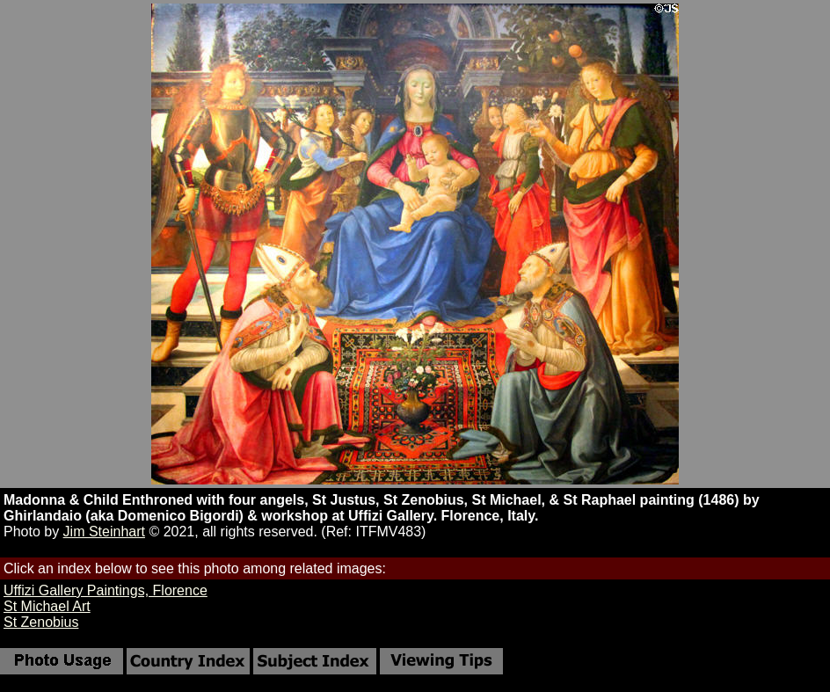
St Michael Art (47, 606)
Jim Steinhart (104, 531)
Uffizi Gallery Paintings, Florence (106, 590)
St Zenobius (41, 622)
